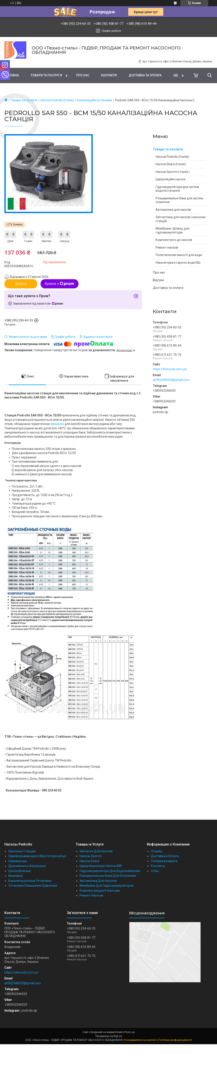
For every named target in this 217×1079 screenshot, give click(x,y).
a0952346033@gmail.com (171, 380)
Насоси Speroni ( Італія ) (173, 172)
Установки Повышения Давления (32, 885)
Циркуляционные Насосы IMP (101, 866)
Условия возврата (164, 861)
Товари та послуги (46, 75)
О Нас (155, 871)
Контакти (109, 75)
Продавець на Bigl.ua (108, 1036)
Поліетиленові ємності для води (179, 255)
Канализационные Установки (29, 880)
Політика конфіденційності (175, 1040)
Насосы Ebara (89, 861)
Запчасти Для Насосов (96, 851)
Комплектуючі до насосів (174, 240)
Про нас (82, 75)
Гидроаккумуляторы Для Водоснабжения (110, 871)
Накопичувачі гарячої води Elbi (178, 262)
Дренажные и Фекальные (27, 866)
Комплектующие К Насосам (100, 890)
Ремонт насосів (167, 247)
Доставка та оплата (145, 75)
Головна (11, 75)
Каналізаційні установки (94, 100)
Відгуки (158, 280)
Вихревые (15, 875)
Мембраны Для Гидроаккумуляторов (106, 885)
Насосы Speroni (91, 856)
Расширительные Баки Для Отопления (108, 875)
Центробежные (19, 871)
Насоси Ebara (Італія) (171, 164)
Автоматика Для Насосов (98, 880)
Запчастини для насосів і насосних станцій (181, 219)
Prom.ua (130, 1032)
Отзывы (156, 851)
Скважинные (17, 861)
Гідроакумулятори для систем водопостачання (177, 189)
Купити (20, 284)
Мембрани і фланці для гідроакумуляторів (172, 230)
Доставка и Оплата (165, 856)
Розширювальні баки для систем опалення (179, 200)
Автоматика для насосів (173, 209)
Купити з (59, 284)
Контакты (158, 866)
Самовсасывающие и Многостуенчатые (37, 856)
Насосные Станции (22, 851)
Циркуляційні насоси (170, 179)
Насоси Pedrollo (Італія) (57, 100)
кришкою (57, 424)
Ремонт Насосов (91, 895)
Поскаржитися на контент (140, 1040)
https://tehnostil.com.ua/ (170, 369)
